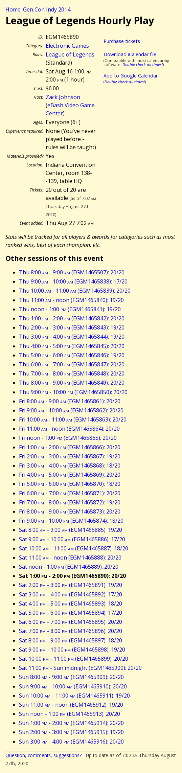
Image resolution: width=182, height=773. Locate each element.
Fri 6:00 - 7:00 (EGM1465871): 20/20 (69, 493)
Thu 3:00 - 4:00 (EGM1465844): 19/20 (71, 336)
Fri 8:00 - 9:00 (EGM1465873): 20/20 (69, 511)
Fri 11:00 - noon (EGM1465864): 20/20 (69, 428)
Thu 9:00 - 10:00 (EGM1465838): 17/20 (73, 281)
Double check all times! (142, 64)
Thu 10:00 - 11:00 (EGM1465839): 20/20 (75, 290)
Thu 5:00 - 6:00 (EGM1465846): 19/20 (71, 355)
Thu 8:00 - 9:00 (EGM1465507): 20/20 (71, 272)
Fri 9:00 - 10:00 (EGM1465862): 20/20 (71, 410)
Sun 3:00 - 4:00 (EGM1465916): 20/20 (71, 741)
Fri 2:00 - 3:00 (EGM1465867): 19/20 (69, 456)
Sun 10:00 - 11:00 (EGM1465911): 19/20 (74, 695)
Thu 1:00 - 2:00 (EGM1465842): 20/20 (71, 318)
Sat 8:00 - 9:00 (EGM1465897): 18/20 (70, 640)
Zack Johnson (63, 97)
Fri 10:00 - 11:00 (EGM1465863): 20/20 (73, 419)
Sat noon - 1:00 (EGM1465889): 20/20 (68, 566)
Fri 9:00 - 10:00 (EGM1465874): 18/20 (71, 520)
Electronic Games (67, 45)
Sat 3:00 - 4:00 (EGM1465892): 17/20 (70, 594)
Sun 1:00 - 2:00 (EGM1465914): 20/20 (71, 723)
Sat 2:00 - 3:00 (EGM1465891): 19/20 (70, 585)
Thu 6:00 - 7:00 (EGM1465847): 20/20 (71, 364)
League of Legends (70, 54)
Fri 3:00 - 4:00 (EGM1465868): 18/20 (69, 465)
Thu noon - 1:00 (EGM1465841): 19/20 (70, 309)
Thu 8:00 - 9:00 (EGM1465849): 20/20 (71, 382)
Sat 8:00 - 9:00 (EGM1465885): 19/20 (70, 529)
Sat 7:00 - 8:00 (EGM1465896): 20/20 (70, 631)
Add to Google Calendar (131, 75)
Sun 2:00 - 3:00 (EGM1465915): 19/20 (71, 732)
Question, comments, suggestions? (43, 755)
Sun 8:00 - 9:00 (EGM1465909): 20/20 (71, 677)
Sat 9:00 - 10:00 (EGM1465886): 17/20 (72, 539)
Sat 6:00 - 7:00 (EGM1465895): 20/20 (70, 622)
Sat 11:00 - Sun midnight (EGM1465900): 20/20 (80, 668)
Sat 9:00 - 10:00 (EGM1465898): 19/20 (72, 649)
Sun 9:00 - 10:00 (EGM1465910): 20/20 (73, 686)
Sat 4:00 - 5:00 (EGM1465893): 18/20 (70, 603)
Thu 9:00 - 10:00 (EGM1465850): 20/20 (73, 392)
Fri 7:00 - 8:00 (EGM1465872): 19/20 (69, 502)
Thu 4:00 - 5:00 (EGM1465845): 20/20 (71, 346)
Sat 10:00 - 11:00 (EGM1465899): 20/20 (73, 658)
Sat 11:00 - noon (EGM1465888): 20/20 (70, 557)
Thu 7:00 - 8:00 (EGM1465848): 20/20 (71, 373)
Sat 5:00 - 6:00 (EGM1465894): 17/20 (70, 612)
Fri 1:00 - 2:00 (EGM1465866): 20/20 (69, 447)
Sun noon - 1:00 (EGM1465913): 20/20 (69, 714)
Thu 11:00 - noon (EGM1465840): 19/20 (71, 300)
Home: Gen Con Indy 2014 (37, 9)
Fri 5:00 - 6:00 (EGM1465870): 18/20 (69, 483)
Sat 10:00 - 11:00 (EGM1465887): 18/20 (73, 548)
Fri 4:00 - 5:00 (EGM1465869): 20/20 (69, 474)
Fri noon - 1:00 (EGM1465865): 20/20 (68, 437)
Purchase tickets (122, 41)
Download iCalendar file (130, 54)
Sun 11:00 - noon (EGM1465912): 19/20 (71, 704)
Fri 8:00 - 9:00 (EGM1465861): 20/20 (69, 401)
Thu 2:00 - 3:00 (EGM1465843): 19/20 (71, 327)
